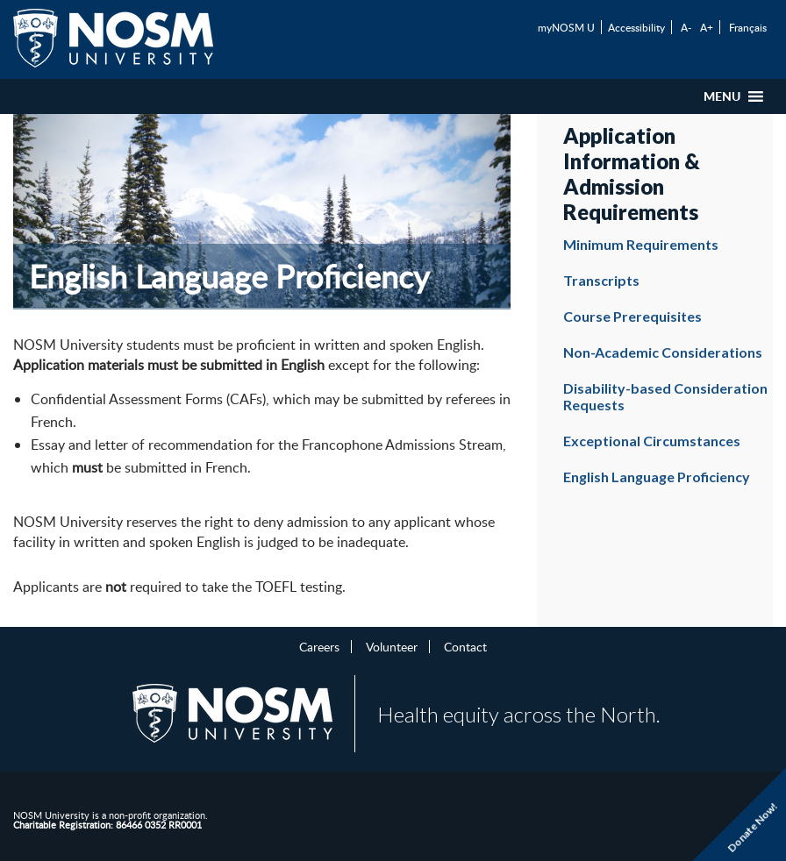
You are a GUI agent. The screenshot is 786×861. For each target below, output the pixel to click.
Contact (465, 646)
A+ (706, 27)
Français (748, 27)
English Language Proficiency (656, 476)
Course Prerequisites (632, 316)
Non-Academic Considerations (662, 352)
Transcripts (601, 280)
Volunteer (392, 646)
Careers (319, 646)
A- (686, 27)
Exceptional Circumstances (651, 440)
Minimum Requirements (640, 244)
